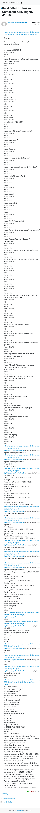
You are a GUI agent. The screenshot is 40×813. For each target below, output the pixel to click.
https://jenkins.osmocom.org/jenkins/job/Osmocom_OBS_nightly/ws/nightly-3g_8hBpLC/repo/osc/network (21, 624)
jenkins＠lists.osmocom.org (17, 22)
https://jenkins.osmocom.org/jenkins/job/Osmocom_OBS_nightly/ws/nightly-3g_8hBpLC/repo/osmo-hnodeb (21, 615)
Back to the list (6, 802)
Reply (5, 794)
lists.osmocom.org (14, 2)
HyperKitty (19, 810)
